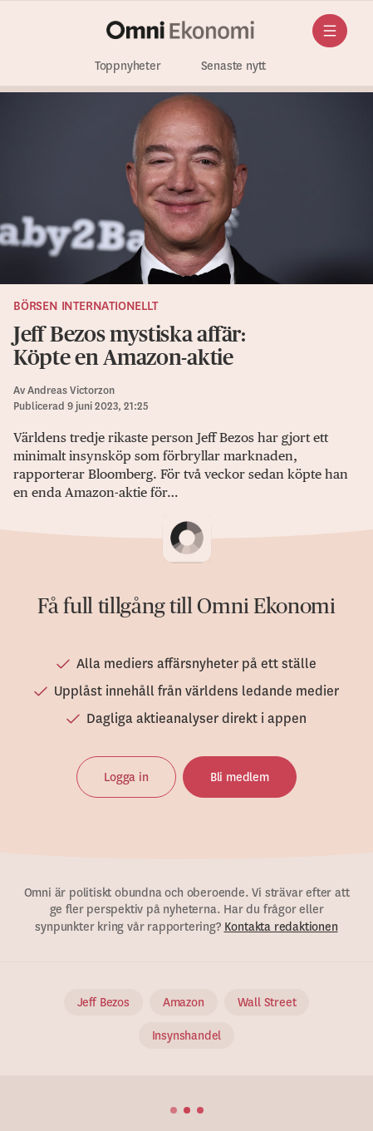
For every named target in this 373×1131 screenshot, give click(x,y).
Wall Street (267, 1002)
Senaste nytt (234, 66)
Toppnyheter (128, 66)
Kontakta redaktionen (281, 926)
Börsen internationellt (85, 305)
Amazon (183, 1002)
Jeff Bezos (103, 1002)
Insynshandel (187, 1035)
